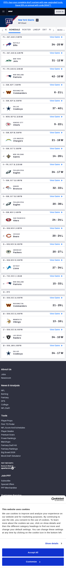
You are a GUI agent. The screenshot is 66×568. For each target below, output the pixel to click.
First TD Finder (8, 424)
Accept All (33, 552)
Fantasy (5, 398)
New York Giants (26, 19)
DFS (3, 401)
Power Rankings (8, 438)
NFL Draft (5, 408)
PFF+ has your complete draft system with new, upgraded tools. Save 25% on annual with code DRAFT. (33, 3)
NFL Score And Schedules (13, 428)
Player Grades (7, 431)
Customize (33, 561)
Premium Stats (8, 435)
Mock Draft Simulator (11, 456)
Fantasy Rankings (9, 449)
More (61, 30)
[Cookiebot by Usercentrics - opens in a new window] (51, 499)
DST (51, 30)
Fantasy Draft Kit (9, 445)
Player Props (7, 421)
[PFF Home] (10, 11)
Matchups (5, 442)
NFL (3, 390)
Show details (51, 543)
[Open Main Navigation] (3, 11)
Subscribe (5, 481)
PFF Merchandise (9, 488)
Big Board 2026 (8, 452)
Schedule (20, 29)
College (4, 405)
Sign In (60, 12)
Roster (32, 30)
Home (10, 30)
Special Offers (7, 484)
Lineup (42, 30)
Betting (4, 394)
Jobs (3, 374)
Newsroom (6, 378)
